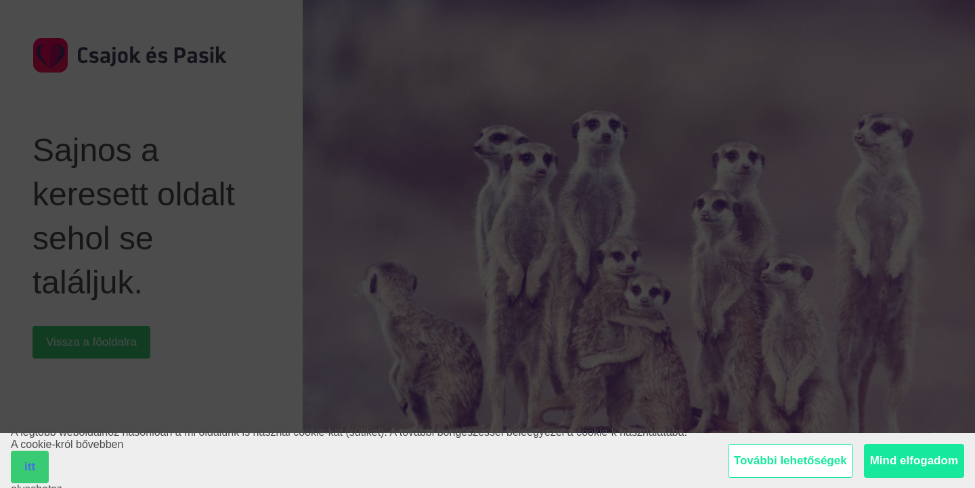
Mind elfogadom (914, 460)
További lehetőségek (790, 460)
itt (29, 466)
